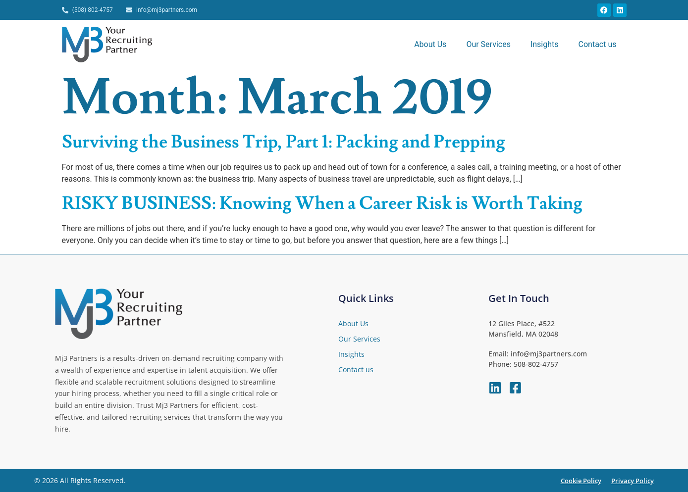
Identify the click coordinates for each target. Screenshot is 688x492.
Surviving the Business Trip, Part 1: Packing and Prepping (283, 142)
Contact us (598, 44)
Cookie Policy (581, 480)
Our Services (488, 44)
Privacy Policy (632, 480)
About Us (430, 44)
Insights (544, 44)
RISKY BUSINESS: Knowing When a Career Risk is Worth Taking (322, 203)
